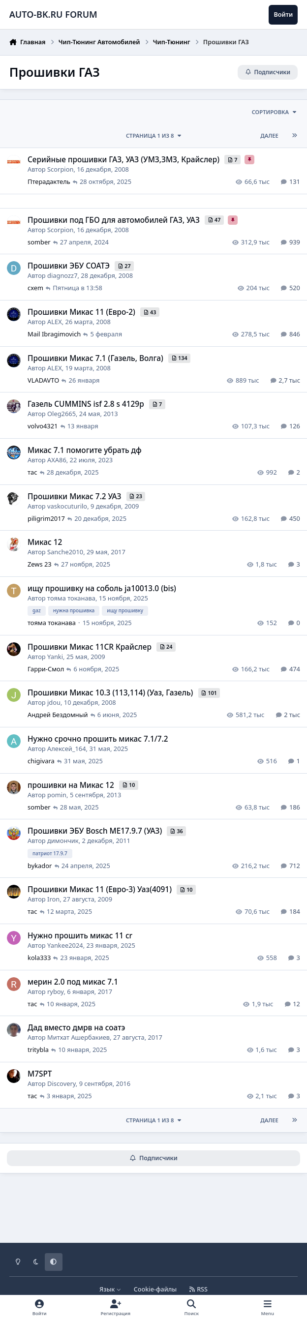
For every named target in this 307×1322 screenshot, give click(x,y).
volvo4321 (43, 425)
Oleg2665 (61, 413)
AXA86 (56, 459)
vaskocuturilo (67, 506)
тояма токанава (71, 598)
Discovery (61, 1083)
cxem (35, 288)
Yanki (55, 656)
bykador (40, 865)
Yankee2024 (65, 945)
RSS (198, 1289)
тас (32, 472)
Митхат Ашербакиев (78, 1037)
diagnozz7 (62, 275)
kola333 (39, 957)
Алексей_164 (66, 748)
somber (39, 242)
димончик (63, 841)
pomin (56, 794)
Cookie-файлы (155, 1289)
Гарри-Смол (46, 668)
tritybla (38, 1049)
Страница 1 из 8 (154, 135)
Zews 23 (40, 564)
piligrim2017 (46, 518)
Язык (110, 1289)
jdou (54, 702)
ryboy (55, 991)
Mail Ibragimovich (54, 334)
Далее (269, 135)
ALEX (54, 321)
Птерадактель (49, 181)
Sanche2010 (65, 551)
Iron (53, 899)
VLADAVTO (43, 380)
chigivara (41, 760)
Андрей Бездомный (58, 715)
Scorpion (60, 169)
